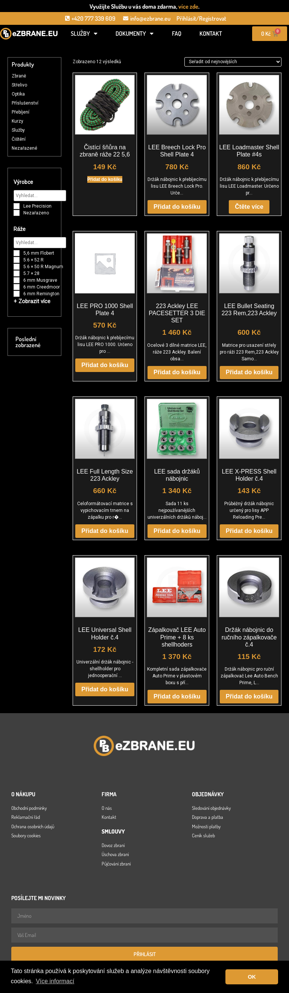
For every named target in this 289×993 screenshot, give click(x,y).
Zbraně (19, 76)
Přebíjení (20, 112)
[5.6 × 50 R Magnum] (17, 267)
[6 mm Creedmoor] (17, 287)
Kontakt (210, 33)
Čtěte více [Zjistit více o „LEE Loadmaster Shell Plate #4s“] (249, 206)
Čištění (19, 139)
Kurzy (17, 121)
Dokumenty (135, 33)
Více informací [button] (55, 981)
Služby (84, 33)
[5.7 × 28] (17, 273)
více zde (188, 6)
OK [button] (252, 977)
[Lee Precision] (17, 206)
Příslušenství (25, 103)
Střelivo (19, 85)
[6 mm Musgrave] (17, 280)
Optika (18, 94)
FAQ (176, 33)
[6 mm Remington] (17, 294)
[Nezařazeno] (17, 213)
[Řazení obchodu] (232, 61)
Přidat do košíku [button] (104, 179)
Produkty (23, 64)
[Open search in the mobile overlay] (29, 46)
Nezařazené (24, 148)
